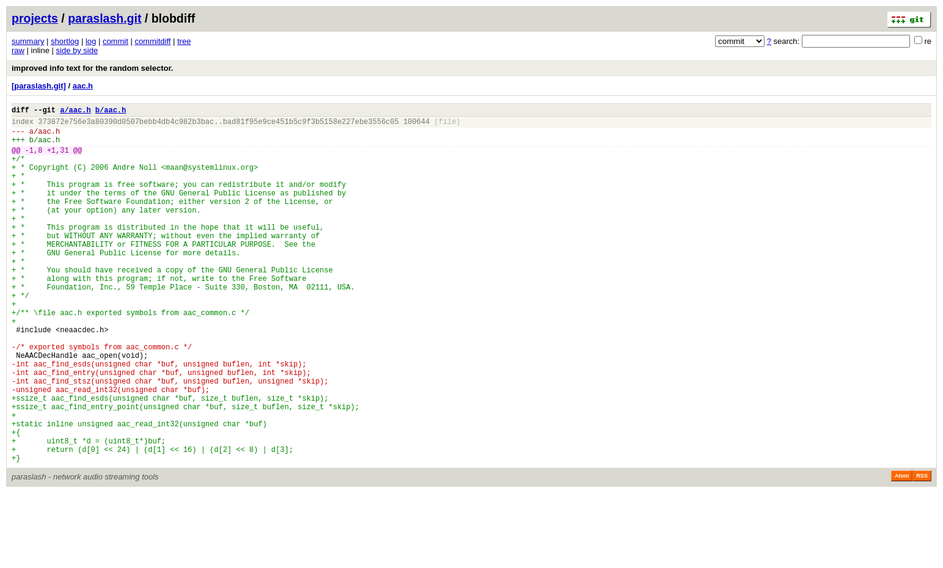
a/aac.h (75, 111)
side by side (77, 50)
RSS (922, 551)
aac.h (83, 85)
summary (28, 41)
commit (115, 41)
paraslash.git (104, 18)
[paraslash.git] (39, 85)
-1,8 (34, 159)
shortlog (65, 41)
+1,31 (58, 159)
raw (18, 50)
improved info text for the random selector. (92, 68)
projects (35, 18)
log (91, 41)
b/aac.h (110, 111)
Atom (902, 551)
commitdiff (152, 41)
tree (184, 41)
